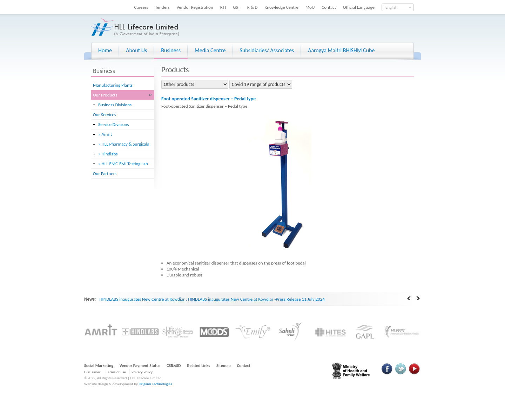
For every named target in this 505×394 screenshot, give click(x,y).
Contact (329, 7)
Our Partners (104, 173)
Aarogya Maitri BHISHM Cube (341, 50)
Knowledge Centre (281, 7)
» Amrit (105, 134)
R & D (252, 7)
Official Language (359, 7)
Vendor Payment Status (140, 365)
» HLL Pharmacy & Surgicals (123, 144)
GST (236, 7)
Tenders (162, 7)
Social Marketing (98, 365)
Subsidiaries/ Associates (267, 50)
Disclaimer (92, 372)
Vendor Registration (195, 7)
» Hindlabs (107, 153)
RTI (223, 7)
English (391, 7)
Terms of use (116, 372)
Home (105, 50)
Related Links (198, 365)
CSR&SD (174, 365)
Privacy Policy (142, 372)
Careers (141, 7)
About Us (136, 50)
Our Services (104, 114)
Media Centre (210, 50)
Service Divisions (113, 124)
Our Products (105, 95)
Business (171, 50)
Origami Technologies (155, 384)
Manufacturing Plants (113, 85)
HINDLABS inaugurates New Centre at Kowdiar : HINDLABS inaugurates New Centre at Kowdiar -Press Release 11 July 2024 (211, 299)
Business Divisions (115, 104)
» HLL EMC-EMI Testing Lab (123, 163)
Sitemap (223, 365)
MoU (310, 7)
